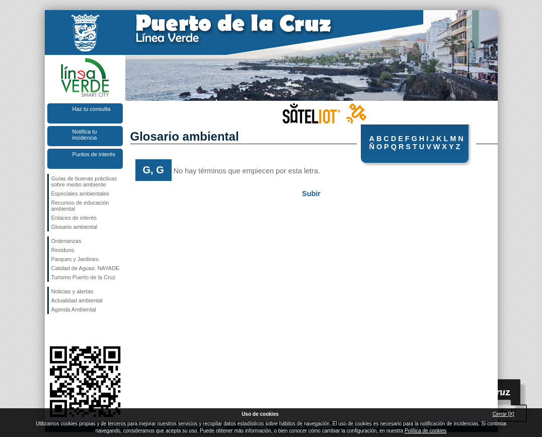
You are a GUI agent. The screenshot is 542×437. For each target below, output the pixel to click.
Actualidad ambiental (77, 300)
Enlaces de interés (74, 218)
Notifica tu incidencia (84, 135)
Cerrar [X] (503, 414)
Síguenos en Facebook (53, 330)
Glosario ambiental (74, 227)
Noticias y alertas (72, 291)
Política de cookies (425, 430)
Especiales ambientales (80, 194)
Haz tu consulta (91, 109)
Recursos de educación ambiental (80, 206)
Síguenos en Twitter (70, 330)
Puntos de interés (94, 154)
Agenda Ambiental (73, 309)
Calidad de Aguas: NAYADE (85, 268)
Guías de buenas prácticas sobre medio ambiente (84, 181)
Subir (311, 194)
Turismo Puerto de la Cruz (83, 277)
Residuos (62, 250)
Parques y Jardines (75, 259)
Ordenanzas (66, 241)
